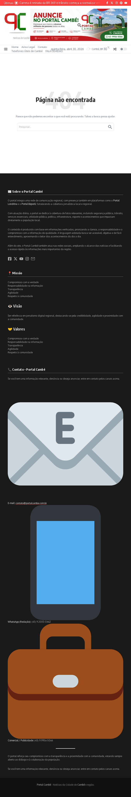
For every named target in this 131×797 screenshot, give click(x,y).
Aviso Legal (28, 47)
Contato (42, 47)
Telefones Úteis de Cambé (27, 51)
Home (15, 47)
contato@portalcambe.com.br (31, 503)
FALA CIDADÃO (54, 51)
